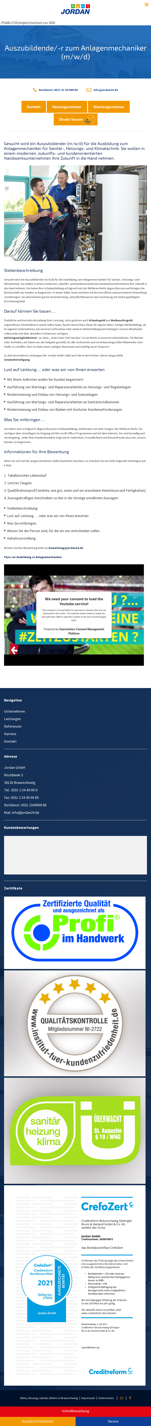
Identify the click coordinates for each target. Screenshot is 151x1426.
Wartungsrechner (108, 106)
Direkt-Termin (71, 119)
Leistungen (12, 718)
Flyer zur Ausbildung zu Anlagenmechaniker (33, 557)
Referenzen (12, 726)
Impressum (88, 1398)
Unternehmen (14, 711)
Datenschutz (106, 1398)
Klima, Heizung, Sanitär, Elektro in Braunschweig (49, 1398)
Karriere (10, 733)
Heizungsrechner (67, 106)
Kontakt (34, 106)
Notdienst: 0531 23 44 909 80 (58, 90)
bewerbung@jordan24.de (66, 548)
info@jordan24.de (105, 90)
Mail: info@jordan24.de (21, 812)
